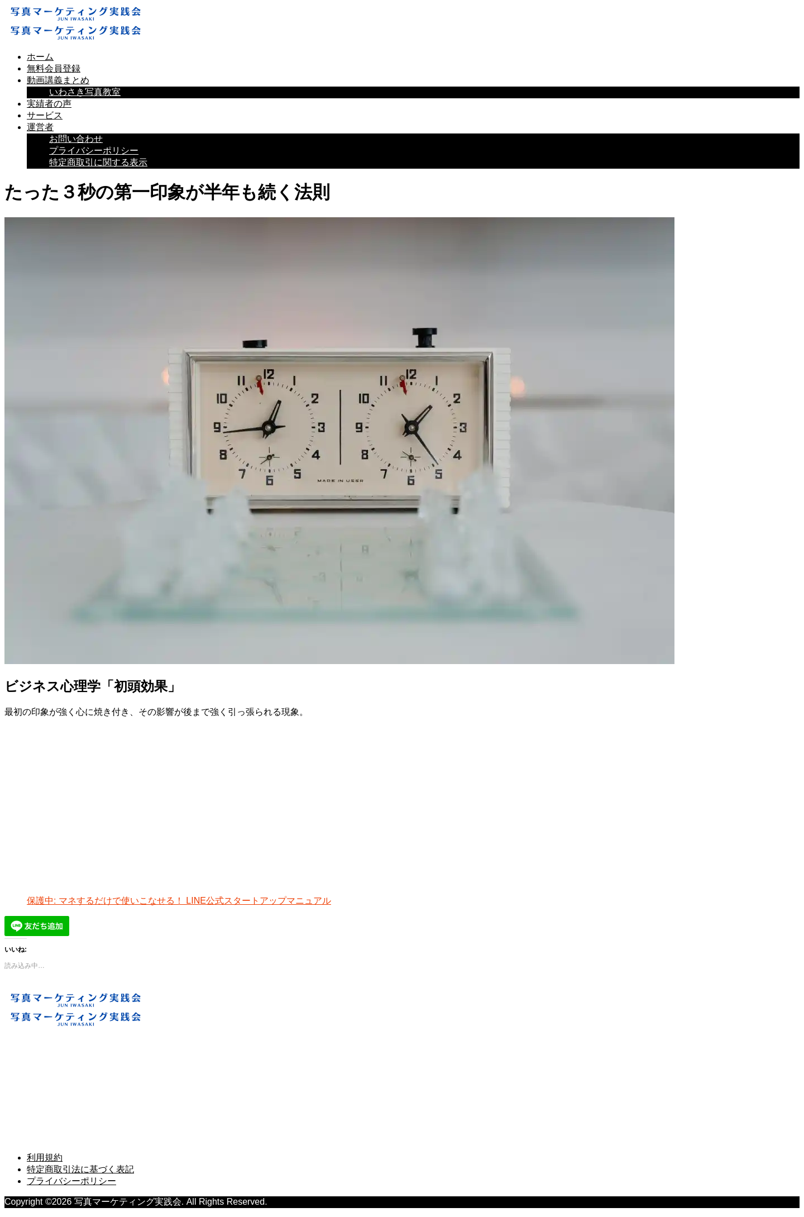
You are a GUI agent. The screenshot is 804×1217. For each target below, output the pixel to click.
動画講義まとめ (58, 80)
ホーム (40, 56)
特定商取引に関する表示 (98, 162)
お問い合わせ (76, 139)
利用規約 (45, 1157)
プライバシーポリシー (93, 150)
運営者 (40, 127)
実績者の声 (49, 103)
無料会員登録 (53, 68)
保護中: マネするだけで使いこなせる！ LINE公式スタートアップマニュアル (179, 900)
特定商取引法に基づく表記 (80, 1169)
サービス (45, 115)
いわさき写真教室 (85, 92)
